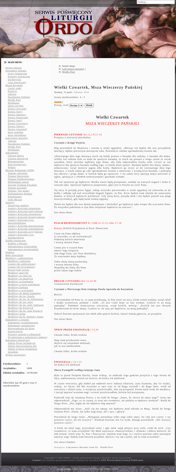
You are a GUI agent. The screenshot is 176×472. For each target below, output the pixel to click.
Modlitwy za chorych (20, 275)
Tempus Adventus (18, 173)
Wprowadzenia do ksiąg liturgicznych (21, 330)
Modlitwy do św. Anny (20, 302)
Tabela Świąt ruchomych (21, 343)
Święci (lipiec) (16, 126)
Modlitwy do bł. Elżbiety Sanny (26, 316)
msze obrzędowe (17, 135)
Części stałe (14, 88)
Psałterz (9, 252)
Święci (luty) (15, 111)
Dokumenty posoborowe (21, 325)
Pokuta (11, 167)
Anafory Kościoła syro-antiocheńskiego (21, 221)
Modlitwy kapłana (18, 287)
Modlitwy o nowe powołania (24, 284)
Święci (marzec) (17, 114)
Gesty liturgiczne (17, 73)
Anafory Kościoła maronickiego (26, 226)
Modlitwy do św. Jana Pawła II (25, 311)
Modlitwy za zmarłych (20, 278)
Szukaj (132, 1)
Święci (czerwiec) (18, 123)
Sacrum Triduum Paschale (22, 185)
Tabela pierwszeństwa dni (22, 346)
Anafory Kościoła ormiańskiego (26, 229)
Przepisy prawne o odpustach (24, 334)
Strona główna (13, 67)
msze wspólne (15, 132)
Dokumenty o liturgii (17, 319)
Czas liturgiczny (17, 82)
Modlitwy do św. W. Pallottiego (25, 299)
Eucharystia (14, 79)
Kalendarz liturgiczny (17, 340)
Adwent (12, 94)
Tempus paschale (17, 187)
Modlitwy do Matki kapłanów (24, 293)
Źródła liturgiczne (15, 240)
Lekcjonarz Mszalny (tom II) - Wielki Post (89, 447)
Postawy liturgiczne (19, 76)
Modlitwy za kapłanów (20, 281)
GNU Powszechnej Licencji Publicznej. (122, 460)
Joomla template (64, 469)
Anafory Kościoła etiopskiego (24, 214)
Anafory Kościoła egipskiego (24, 208)
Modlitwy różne (17, 313)
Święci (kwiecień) (18, 117)
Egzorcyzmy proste (18, 270)
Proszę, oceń (61, 105)
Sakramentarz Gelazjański (22, 246)
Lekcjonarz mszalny (16, 138)
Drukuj (58, 92)
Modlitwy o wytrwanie (20, 290)
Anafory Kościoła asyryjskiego (25, 231)
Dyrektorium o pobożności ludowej (27, 337)
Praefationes (15, 196)
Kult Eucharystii (17, 164)
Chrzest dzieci (16, 155)
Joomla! (36, 460)
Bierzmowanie (16, 161)
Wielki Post (14, 100)
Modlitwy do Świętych (20, 308)
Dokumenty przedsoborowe (23, 322)
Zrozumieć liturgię (15, 70)
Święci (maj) (15, 120)
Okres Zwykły (16, 105)
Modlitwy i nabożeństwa (19, 258)
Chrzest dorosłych (18, 158)
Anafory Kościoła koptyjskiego (25, 211)
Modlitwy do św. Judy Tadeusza (26, 305)
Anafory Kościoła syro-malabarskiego (21, 236)
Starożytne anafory (18, 205)
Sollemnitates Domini (20, 193)
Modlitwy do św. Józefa (21, 296)
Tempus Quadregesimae (21, 179)
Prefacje (12, 91)
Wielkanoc (14, 103)
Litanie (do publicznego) (22, 264)
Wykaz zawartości (15, 354)
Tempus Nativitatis (18, 176)
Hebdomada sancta (18, 182)
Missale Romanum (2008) (19, 170)
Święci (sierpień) (17, 129)
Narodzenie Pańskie (19, 97)
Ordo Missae (15, 199)
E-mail (69, 92)
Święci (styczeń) (17, 108)
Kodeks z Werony (17, 243)
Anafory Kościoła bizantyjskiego (26, 217)
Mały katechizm (14, 255)
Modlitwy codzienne (19, 261)
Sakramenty (12, 152)
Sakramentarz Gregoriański (23, 249)
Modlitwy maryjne (18, 272)
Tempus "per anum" (19, 190)
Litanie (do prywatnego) (21, 267)
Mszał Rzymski (14, 85)
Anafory (10, 202)
